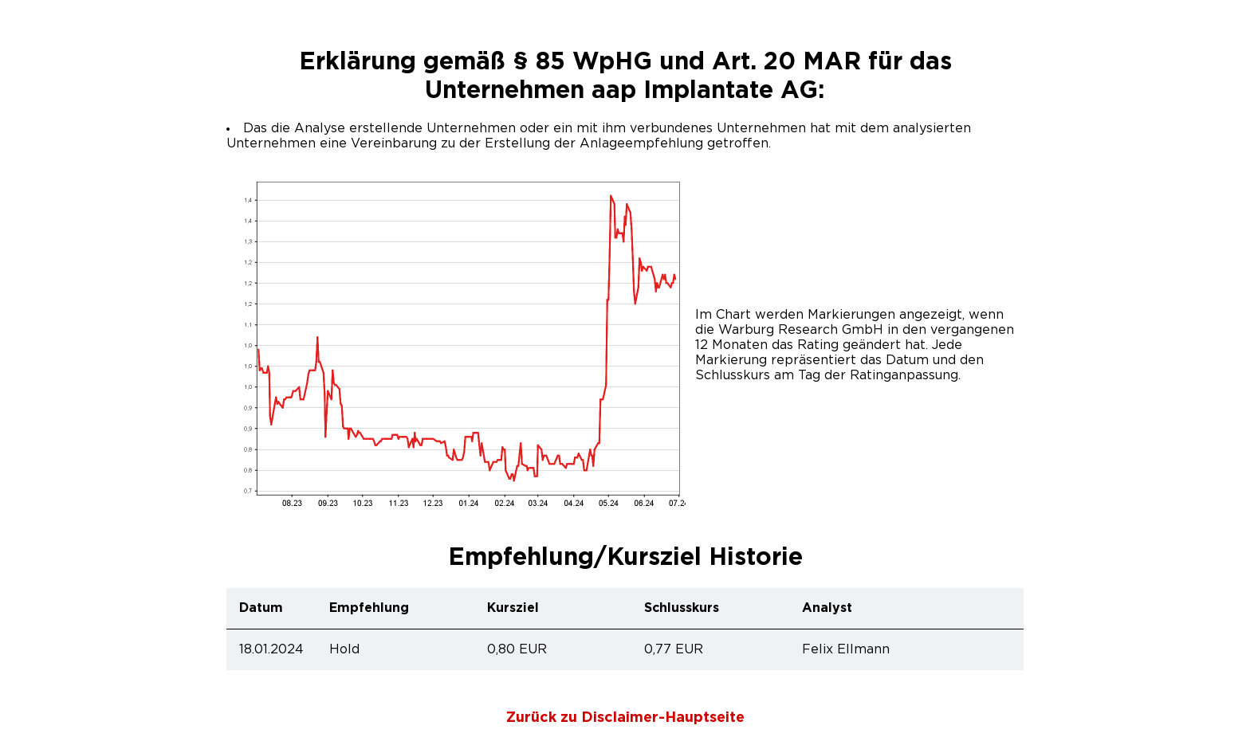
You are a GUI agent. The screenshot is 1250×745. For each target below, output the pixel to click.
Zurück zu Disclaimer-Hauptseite (625, 718)
